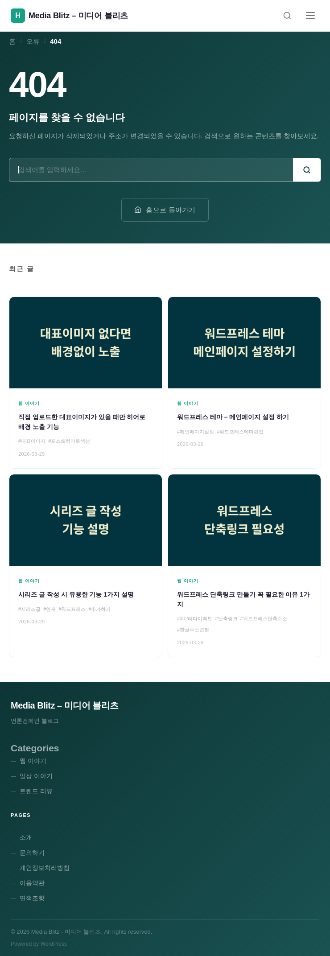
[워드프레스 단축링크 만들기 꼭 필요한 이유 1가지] (244, 565)
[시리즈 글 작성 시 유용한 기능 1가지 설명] (85, 565)
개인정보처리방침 (45, 867)
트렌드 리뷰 (36, 791)
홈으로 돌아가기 (165, 210)
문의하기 (32, 852)
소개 (26, 837)
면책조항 (32, 898)
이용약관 (32, 882)
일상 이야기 (36, 775)
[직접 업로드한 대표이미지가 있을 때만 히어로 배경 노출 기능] (85, 382)
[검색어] (151, 170)
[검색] (287, 16)
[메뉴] (310, 16)
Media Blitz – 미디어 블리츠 (65, 705)
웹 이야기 (33, 760)
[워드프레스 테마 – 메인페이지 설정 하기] (244, 382)
